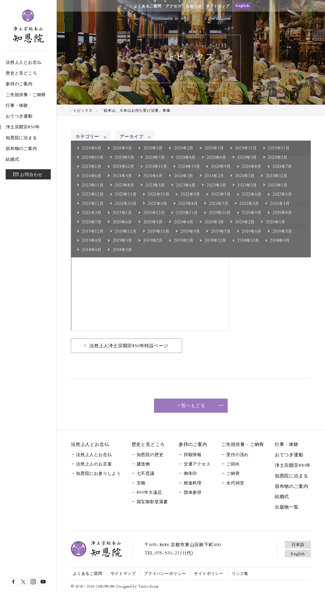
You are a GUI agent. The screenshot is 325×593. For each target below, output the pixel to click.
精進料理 (193, 483)
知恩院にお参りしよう (98, 473)
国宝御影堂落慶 (152, 502)
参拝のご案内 (19, 84)
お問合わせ (31, 174)
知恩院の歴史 (150, 455)
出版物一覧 (287, 507)
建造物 (143, 464)
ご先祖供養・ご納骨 (26, 95)
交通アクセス (197, 464)
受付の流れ (237, 455)
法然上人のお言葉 (94, 464)
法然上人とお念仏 (23, 62)
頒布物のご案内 (21, 148)
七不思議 (146, 473)
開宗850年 (88, 162)
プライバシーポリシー (165, 573)
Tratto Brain (148, 586)
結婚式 (12, 159)
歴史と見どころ (21, 73)
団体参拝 (193, 492)
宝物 (141, 483)
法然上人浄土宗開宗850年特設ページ (128, 346)
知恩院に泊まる (21, 138)
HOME (64, 110)
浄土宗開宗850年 (23, 127)
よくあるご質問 (147, 6)
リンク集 (240, 573)
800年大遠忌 (149, 492)
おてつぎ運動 (19, 116)
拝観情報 (193, 455)
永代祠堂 (235, 483)
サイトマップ (217, 6)
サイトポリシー (208, 573)
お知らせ (193, 6)
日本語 (298, 544)
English (242, 5)
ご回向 (233, 464)
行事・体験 (17, 105)
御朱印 (190, 473)
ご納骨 (233, 473)
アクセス (173, 6)
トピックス (83, 110)
